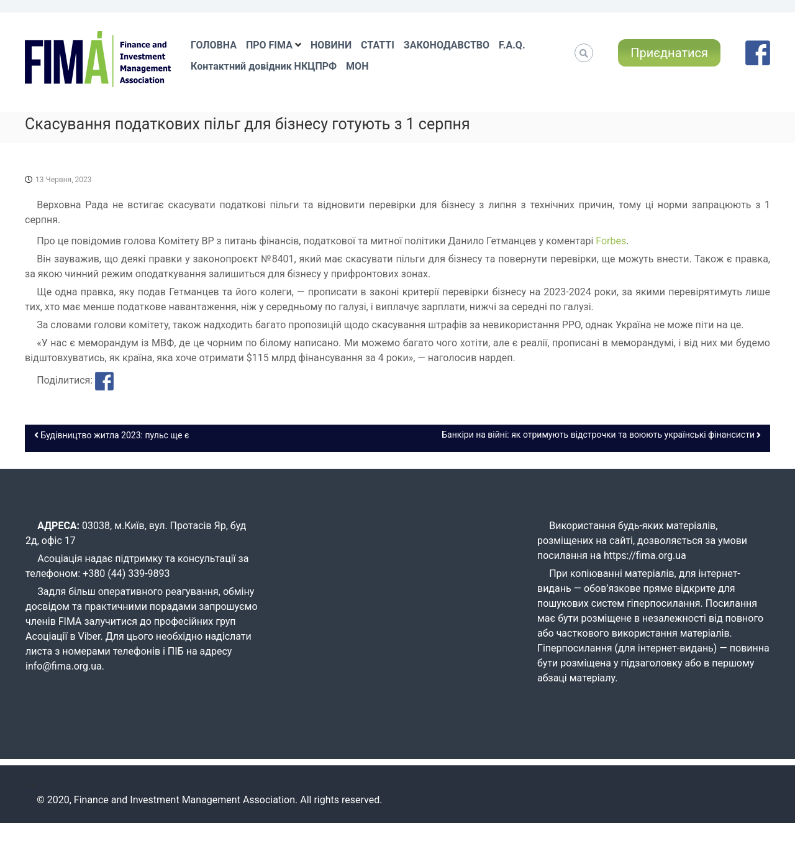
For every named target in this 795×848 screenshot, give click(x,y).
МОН (357, 66)
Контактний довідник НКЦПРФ (264, 66)
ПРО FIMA (269, 45)
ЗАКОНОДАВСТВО (446, 45)
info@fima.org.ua (63, 666)
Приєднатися (669, 52)
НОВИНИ (331, 45)
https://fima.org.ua (645, 555)
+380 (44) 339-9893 (126, 573)
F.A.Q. (512, 45)
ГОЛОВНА (214, 45)
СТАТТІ (377, 45)
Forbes (611, 241)
